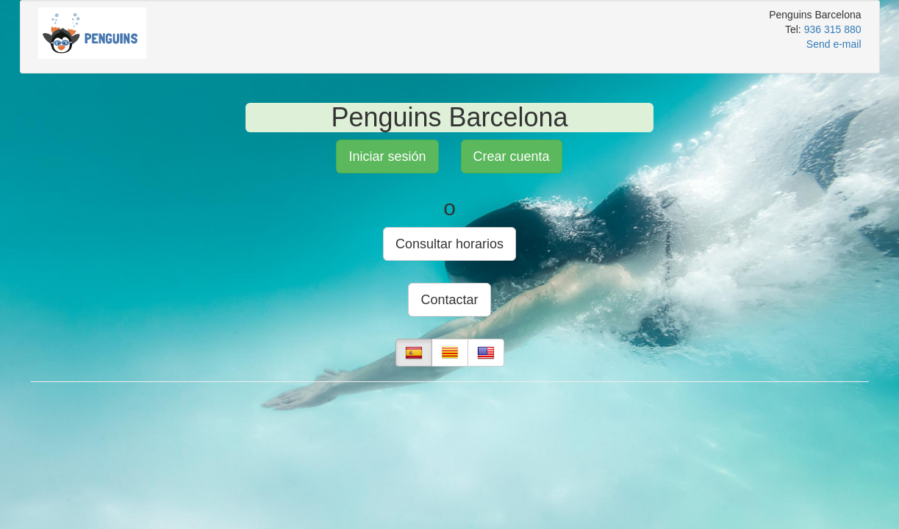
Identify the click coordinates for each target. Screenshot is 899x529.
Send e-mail (834, 44)
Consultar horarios (449, 244)
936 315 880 (833, 29)
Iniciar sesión (387, 156)
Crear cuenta (511, 156)
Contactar (449, 299)
